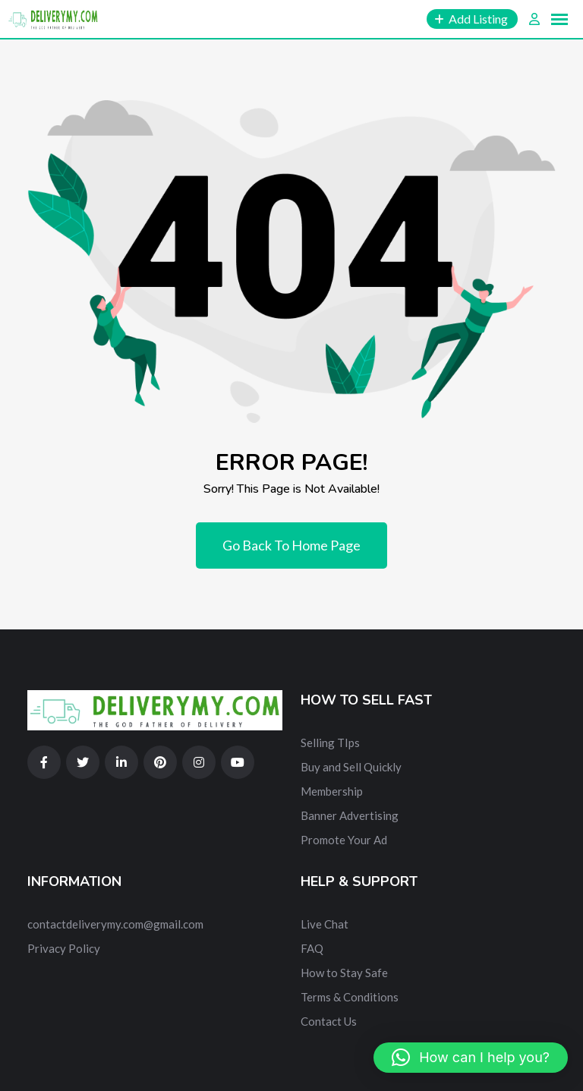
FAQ (312, 948)
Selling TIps (330, 742)
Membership (332, 791)
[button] (470, 1057)
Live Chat (324, 924)
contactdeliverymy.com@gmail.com (115, 924)
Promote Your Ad (344, 840)
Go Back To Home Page (291, 545)
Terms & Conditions (350, 997)
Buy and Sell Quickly (351, 767)
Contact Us (329, 1021)
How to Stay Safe (344, 972)
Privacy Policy (63, 948)
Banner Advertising (350, 815)
